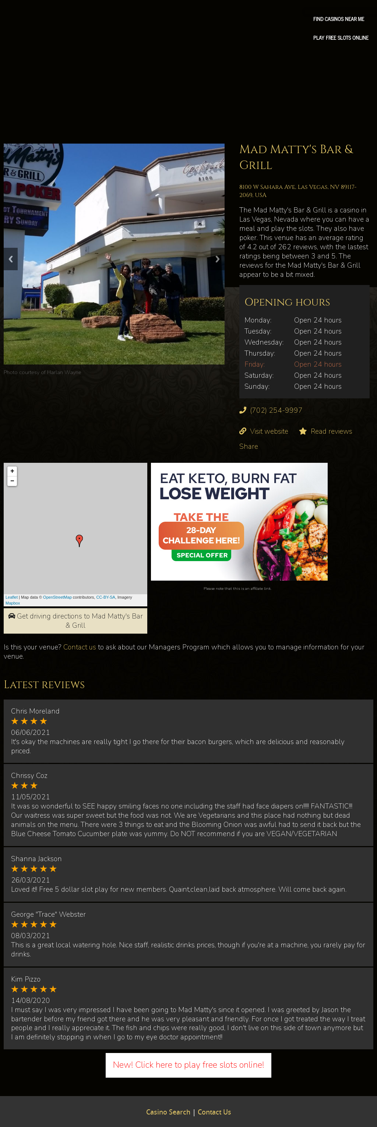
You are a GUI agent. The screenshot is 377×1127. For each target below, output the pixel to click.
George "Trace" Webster (48, 914)
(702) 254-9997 (276, 410)
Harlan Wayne (64, 372)
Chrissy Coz (29, 776)
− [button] (12, 481)
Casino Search (168, 1112)
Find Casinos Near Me (338, 18)
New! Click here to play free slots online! (188, 1065)
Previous (11, 259)
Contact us (79, 647)
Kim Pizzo (25, 979)
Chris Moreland (35, 711)
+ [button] (12, 471)
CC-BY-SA (105, 597)
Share (248, 446)
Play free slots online (341, 37)
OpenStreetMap (57, 597)
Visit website (269, 431)
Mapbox (13, 603)
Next (218, 259)
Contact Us (214, 1112)
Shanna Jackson (36, 859)
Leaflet (12, 597)
